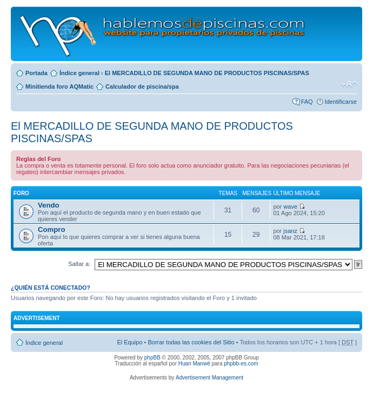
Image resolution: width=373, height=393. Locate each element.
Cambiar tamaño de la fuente (349, 84)
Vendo (48, 205)
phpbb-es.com (241, 364)
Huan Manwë (194, 364)
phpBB (152, 358)
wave (290, 206)
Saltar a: (79, 264)
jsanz (290, 231)
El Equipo (129, 342)
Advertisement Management (209, 378)
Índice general (79, 73)
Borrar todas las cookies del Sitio (191, 342)
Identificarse (341, 101)
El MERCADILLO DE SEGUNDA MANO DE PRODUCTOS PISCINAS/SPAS (207, 73)
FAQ (307, 101)
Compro (51, 229)
